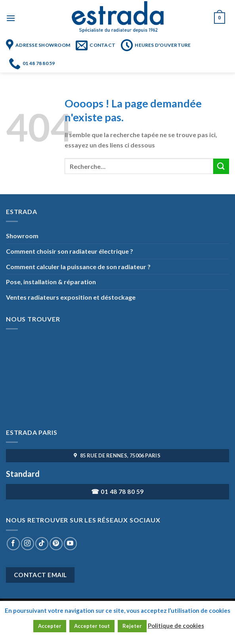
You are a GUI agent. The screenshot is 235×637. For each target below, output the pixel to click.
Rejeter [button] (132, 626)
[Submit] (221, 166)
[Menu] (10, 18)
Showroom (22, 235)
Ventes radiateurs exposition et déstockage (71, 297)
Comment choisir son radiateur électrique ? (69, 251)
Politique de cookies (176, 625)
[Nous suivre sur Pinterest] (56, 543)
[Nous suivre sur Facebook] (13, 543)
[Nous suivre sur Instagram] (27, 543)
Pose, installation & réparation (51, 281)
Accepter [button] (49, 626)
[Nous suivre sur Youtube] (70, 543)
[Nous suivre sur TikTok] (41, 543)
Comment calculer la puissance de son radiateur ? (78, 266)
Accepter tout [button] (92, 626)
